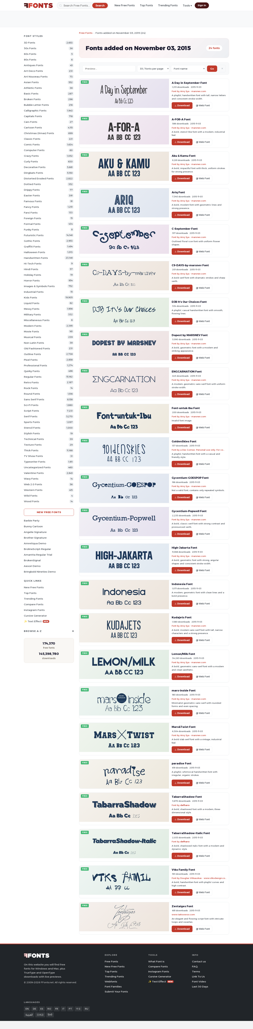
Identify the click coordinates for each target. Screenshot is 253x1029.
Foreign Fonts (32, 218)
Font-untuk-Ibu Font (186, 408)
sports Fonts (32, 422)
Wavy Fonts (31, 478)
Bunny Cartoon (33, 526)
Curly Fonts (31, 161)
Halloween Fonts (34, 252)
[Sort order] (188, 68)
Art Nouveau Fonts (36, 76)
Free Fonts (85, 32)
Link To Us (198, 976)
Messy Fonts (31, 308)
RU (86, 1008)
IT (63, 1008)
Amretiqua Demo (35, 543)
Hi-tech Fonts (32, 263)
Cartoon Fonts (33, 127)
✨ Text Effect (36, 621)
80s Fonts (30, 59)
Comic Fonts (32, 144)
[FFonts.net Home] (38, 5)
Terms (196, 971)
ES (41, 1008)
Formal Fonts (32, 223)
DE (34, 1008)
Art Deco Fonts (33, 70)
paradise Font (181, 763)
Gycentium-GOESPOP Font (190, 477)
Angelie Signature (35, 532)
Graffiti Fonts (32, 246)
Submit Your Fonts (116, 991)
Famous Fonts (33, 201)
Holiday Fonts (32, 274)
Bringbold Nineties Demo (40, 571)
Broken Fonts (32, 99)
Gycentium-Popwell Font (189, 511)
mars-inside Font (184, 690)
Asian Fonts (31, 82)
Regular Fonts (32, 376)
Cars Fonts (30, 121)
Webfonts (111, 981)
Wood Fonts (31, 501)
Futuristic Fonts (34, 235)
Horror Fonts (32, 280)
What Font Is (156, 961)
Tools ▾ (187, 5)
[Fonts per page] (153, 68)
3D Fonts (29, 42)
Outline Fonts (32, 354)
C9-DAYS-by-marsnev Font (190, 265)
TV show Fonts (33, 456)
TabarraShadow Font (187, 796)
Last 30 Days (200, 986)
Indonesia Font (182, 584)
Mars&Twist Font (184, 726)
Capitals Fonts (33, 116)
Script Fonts (31, 410)
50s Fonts (30, 48)
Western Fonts (33, 490)
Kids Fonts (30, 297)
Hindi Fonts (31, 269)
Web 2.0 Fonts (33, 484)
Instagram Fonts (34, 610)
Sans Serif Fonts (34, 399)
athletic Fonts (33, 87)
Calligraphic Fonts (35, 110)
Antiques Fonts (33, 65)
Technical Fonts (34, 439)
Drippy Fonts (32, 189)
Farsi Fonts (31, 212)
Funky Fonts (31, 229)
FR (56, 1008)
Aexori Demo (32, 566)
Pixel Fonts (31, 359)
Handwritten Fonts (36, 257)
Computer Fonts (34, 150)
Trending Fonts (168, 5)
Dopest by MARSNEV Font (190, 335)
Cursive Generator (35, 615)
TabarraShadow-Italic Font (191, 833)
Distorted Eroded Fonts (39, 178)
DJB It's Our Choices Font (189, 301)
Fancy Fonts (31, 206)
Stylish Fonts (32, 433)
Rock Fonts (31, 388)
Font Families (113, 986)
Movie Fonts (31, 331)
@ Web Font (203, 105)
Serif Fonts (30, 416)
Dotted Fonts (32, 184)
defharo (185, 805)
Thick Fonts (31, 450)
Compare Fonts (33, 604)
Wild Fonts (30, 495)
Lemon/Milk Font (183, 654)
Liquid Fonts (31, 303)
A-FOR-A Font (181, 119)
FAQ (194, 966)
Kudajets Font (182, 617)
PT (70, 1008)
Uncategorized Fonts (37, 467)
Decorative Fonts (35, 167)
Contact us (199, 961)
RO (49, 1008)
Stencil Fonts (32, 427)
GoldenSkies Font (184, 441)
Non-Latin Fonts (34, 342)
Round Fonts (32, 393)
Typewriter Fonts (34, 461)
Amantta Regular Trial (38, 554)
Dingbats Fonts (33, 172)
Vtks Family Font (183, 869)
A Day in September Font (189, 82)
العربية (29, 1014)
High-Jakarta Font (184, 547)
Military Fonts (32, 314)
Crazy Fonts (31, 155)
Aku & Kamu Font (184, 155)
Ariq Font (178, 192)
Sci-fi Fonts (31, 405)
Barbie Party (31, 520)
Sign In (202, 5)
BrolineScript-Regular (37, 549)
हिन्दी (50, 1014)
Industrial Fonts (34, 291)
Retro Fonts (31, 382)
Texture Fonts (33, 444)
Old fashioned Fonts (37, 348)
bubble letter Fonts (36, 104)
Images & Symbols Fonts (39, 286)
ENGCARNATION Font (187, 371)
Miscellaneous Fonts (37, 320)
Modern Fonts (32, 325)
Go (212, 68)
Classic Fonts (32, 138)
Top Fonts (146, 5)
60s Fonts (30, 53)
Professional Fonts (35, 365)
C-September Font (185, 228)
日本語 (40, 1014)
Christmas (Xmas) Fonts (39, 133)
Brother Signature (35, 537)
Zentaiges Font (182, 906)
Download (182, 105)
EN (27, 1008)
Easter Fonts (32, 195)
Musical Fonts (32, 337)
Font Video (199, 981)
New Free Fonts (125, 5)
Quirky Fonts (32, 371)
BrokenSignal (32, 560)
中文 (78, 1008)
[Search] (82, 5)
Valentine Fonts (34, 473)
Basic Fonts (31, 93)
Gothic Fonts (32, 240)
